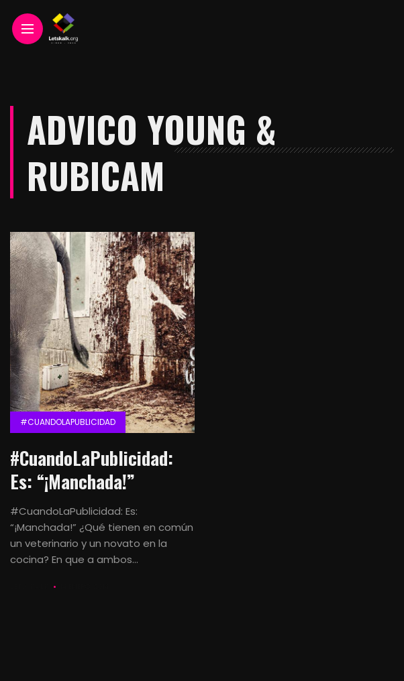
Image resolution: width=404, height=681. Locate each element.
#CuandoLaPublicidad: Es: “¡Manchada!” (91, 469)
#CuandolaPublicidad (67, 422)
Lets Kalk (29, 587)
